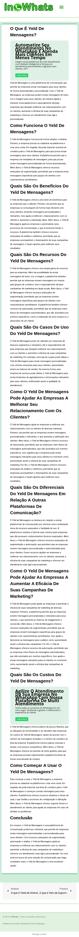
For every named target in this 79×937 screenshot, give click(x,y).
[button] (61, 7)
